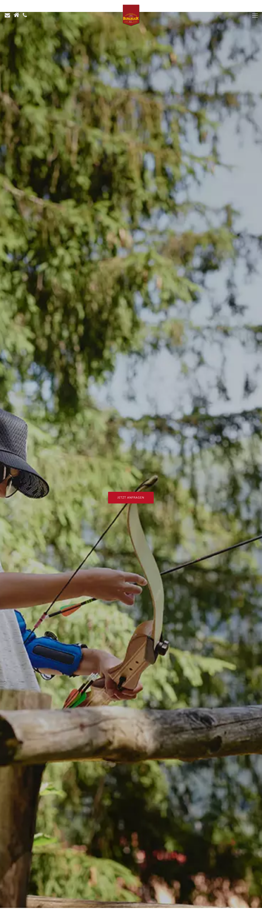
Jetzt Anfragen (130, 497)
